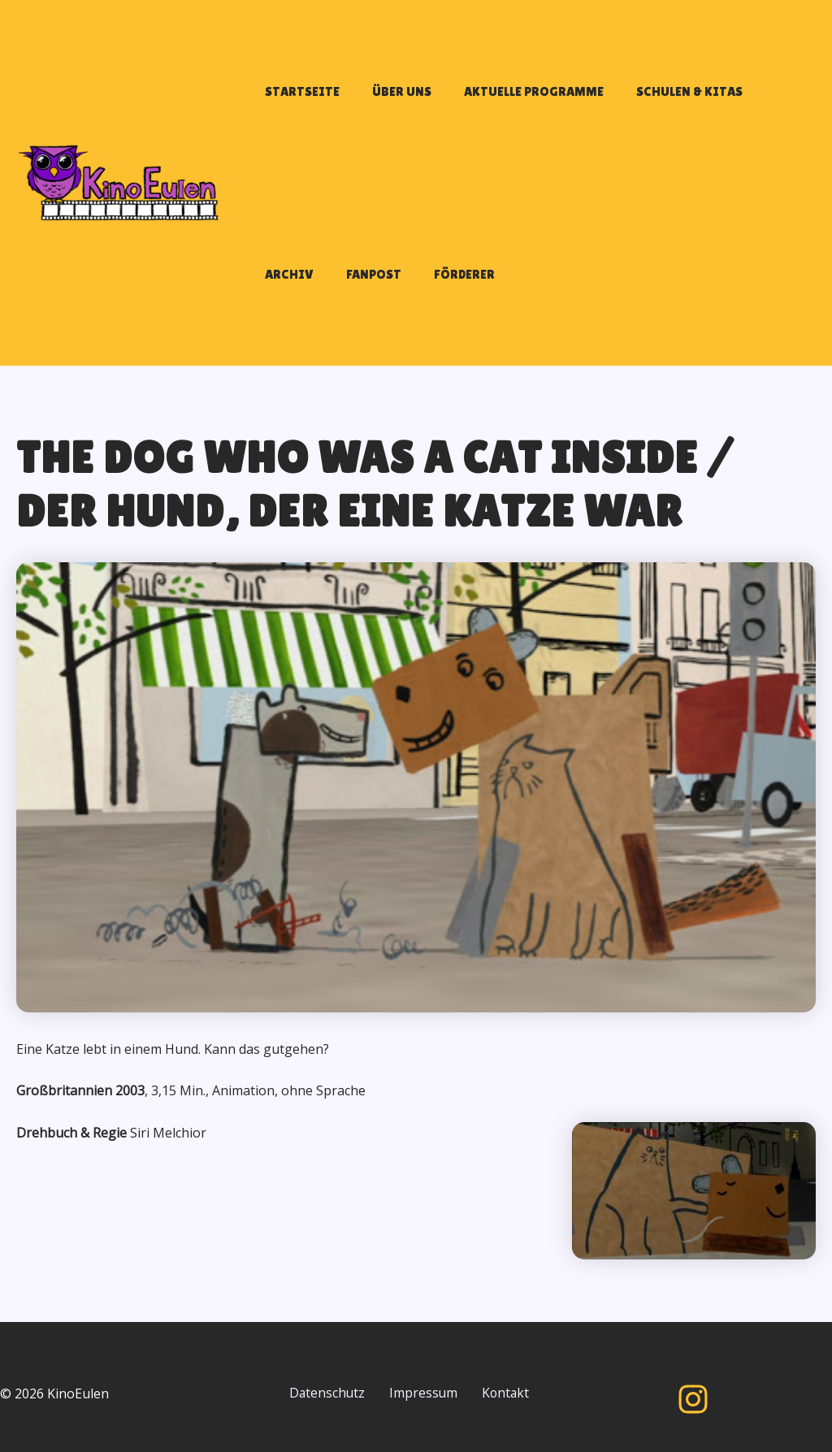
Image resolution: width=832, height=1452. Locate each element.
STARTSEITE (294, 99)
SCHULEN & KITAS (632, 99)
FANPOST (284, 298)
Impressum (437, 1383)
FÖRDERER (358, 298)
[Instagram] (693, 1388)
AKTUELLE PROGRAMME (493, 99)
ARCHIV (726, 99)
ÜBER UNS (377, 99)
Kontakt (317, 1405)
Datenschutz (331, 1383)
